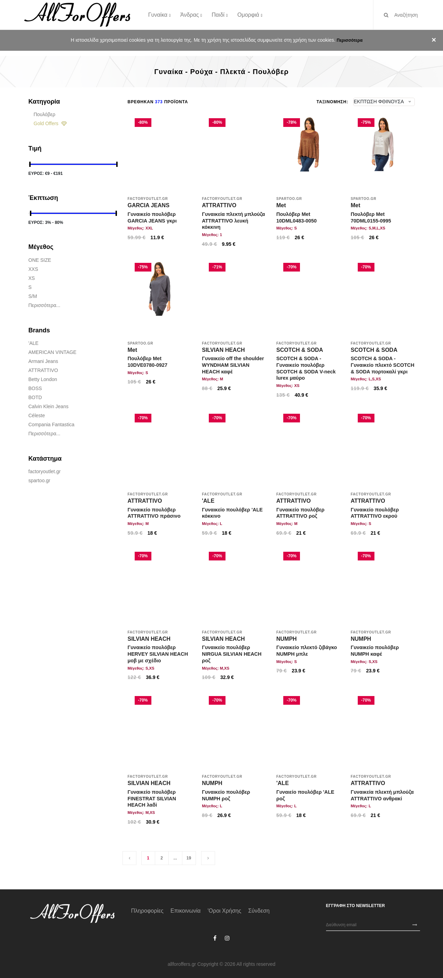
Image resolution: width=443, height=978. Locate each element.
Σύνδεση (258, 911)
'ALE (34, 343)
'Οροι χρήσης (225, 911)
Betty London (43, 379)
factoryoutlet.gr (45, 471)
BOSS (35, 388)
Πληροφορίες (147, 911)
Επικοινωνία (186, 911)
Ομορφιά (248, 14)
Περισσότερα (349, 40)
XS (32, 278)
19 (189, 858)
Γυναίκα (157, 14)
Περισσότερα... (45, 305)
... (175, 858)
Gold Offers (50, 123)
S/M (33, 296)
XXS (33, 269)
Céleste (37, 415)
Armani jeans (43, 361)
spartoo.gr (39, 480)
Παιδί (218, 14)
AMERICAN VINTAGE (53, 352)
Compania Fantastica (51, 424)
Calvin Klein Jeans (49, 406)
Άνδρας (189, 14)
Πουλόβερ (44, 114)
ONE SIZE (40, 260)
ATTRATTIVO (43, 370)
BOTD (35, 397)
